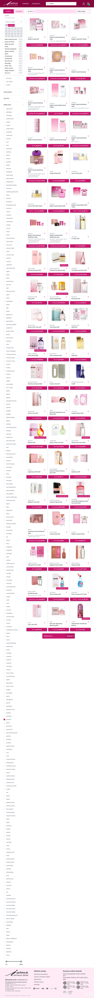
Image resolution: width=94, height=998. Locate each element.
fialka (7, 304)
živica (8, 955)
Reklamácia (37, 979)
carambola (9, 218)
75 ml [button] (80, 246)
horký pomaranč (11, 354)
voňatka (8, 869)
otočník (8, 670)
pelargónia (9, 699)
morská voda (10, 616)
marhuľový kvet (11, 587)
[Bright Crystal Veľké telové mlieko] (58, 90)
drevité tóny (9, 281)
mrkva (8, 623)
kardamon (9, 437)
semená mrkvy (10, 769)
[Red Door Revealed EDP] (37, 371)
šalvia (8, 935)
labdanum (9, 510)
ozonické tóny (10, 676)
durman (8, 285)
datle (7, 278)
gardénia (9, 318)
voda (7, 855)
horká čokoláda (11, 351)
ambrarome (9, 129)
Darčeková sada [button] (59, 45)
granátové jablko (11, 324)
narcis (8, 640)
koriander (9, 467)
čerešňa (8, 895)
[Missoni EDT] (37, 429)
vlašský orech (10, 852)
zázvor (8, 889)
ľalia (7, 928)
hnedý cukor (10, 348)
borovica (8, 188)
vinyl (7, 845)
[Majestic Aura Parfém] (58, 552)
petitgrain (9, 706)
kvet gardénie (10, 490)
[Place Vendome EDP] (58, 342)
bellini (8, 165)
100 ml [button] (36, 303)
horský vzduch (10, 358)
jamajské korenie (11, 401)
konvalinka (9, 457)
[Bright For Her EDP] (37, 488)
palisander (9, 683)
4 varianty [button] (36, 45)
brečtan (8, 198)
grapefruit (9, 328)
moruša (8, 620)
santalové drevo (11, 766)
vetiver (8, 839)
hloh (7, 344)
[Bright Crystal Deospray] (80, 56)
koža (7, 474)
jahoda (8, 397)
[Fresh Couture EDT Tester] (80, 580)
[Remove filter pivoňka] (34, 11)
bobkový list (9, 182)
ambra (8, 122)
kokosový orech (11, 454)
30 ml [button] (37, 507)
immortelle (9, 384)
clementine (9, 241)
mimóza (8, 610)
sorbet (8, 789)
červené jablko (10, 905)
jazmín (8, 404)
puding (8, 743)
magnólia (9, 547)
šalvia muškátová (11, 938)
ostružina (9, 666)
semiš (8, 772)
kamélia (8, 424)
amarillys (9, 115)
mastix (8, 597)
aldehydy (9, 112)
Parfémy (25, 4)
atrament (9, 148)
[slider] (6, 961)
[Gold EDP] (80, 342)
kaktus (8, 421)
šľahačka (8, 952)
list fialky (8, 533)
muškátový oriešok (12, 630)
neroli (8, 650)
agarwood (9, 109)
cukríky (8, 258)
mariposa (9, 590)
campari (8, 215)
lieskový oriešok (11, 523)
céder (8, 275)
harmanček (9, 338)
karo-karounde (10, 441)
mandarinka (9, 567)
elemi (8, 298)
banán (8, 155)
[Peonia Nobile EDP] (58, 286)
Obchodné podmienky (41, 974)
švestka (8, 948)
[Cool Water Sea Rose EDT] (80, 257)
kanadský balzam (11, 427)
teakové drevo (10, 802)
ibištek (8, 381)
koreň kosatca (10, 464)
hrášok (8, 374)
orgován (8, 656)
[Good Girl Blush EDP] (58, 488)
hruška (8, 367)
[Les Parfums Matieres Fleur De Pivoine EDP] (80, 488)
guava (8, 334)
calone (8, 212)
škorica (8, 945)
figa (7, 308)
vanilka (8, 835)
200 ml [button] (58, 113)
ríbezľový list (10, 762)
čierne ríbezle (10, 918)
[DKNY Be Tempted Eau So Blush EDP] (58, 399)
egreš (8, 294)
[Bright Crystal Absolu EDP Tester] (80, 192)
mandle (8, 573)
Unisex (8, 85)
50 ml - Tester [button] (36, 211)
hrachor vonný (10, 361)
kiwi (7, 447)
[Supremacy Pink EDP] (37, 458)
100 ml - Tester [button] (80, 599)
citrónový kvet (10, 238)
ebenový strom (10, 291)
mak (7, 557)
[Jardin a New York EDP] (58, 429)
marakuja (9, 580)
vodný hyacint (10, 859)
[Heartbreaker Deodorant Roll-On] (80, 611)
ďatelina (8, 925)
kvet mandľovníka (11, 497)
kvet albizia (9, 484)
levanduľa (9, 520)
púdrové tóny (10, 746)
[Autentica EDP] (80, 458)
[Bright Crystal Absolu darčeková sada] (37, 222)
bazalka (8, 162)
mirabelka (9, 613)
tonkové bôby (10, 812)
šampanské (9, 942)
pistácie (8, 713)
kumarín (8, 477)
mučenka (9, 626)
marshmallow (10, 593)
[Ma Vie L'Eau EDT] (37, 399)
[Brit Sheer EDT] (80, 286)
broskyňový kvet (11, 205)
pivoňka (8, 719)
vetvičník (8, 842)
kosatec (8, 470)
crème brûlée (10, 248)
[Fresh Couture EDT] (58, 580)
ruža (7, 756)
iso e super (9, 387)
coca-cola (9, 245)
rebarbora (9, 749)
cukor (8, 251)
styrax (8, 796)
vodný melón (10, 862)
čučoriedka (9, 922)
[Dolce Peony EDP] (37, 342)
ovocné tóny (10, 673)
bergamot (9, 172)
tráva (7, 819)
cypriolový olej (10, 268)
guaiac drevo (10, 331)
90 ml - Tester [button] (80, 45)
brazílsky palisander (12, 192)
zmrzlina (8, 885)
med (7, 603)
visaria (8, 849)
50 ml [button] (80, 78)
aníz (7, 142)
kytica (8, 504)
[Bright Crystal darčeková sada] (58, 24)
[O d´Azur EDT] (80, 222)
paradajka (9, 693)
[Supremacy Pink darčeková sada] (37, 518)
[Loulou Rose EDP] (58, 518)
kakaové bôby (10, 417)
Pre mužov (9, 81)
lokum (8, 540)
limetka (8, 527)
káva (7, 507)
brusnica (8, 208)
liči (7, 537)
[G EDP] (80, 371)
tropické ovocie (10, 816)
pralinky (8, 739)
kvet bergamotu (11, 487)
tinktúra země (10, 806)
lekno (8, 514)
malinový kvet (10, 563)
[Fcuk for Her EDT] (58, 371)
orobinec (9, 663)
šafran (8, 932)
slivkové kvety (10, 779)
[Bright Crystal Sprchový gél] (58, 125)
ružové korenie (10, 759)
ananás (8, 138)
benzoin (8, 168)
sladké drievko (10, 776)
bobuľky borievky (11, 185)
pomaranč (9, 729)
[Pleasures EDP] (80, 552)
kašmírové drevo (11, 444)
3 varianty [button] (58, 211)
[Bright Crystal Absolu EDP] (58, 192)
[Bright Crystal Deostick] (37, 125)
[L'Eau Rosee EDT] (58, 314)
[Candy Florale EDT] (58, 157)
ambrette (9, 132)
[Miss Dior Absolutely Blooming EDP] (58, 611)
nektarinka (9, 646)
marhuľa (8, 583)
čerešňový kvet (10, 899)
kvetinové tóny (10, 500)
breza (8, 195)
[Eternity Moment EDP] (37, 257)
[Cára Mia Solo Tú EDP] (37, 552)
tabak (8, 799)
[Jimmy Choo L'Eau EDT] (37, 314)
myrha (8, 633)
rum (7, 753)
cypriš (8, 271)
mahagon (9, 553)
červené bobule (11, 902)
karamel (8, 434)
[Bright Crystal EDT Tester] (80, 24)
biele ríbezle (9, 178)
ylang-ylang (9, 872)
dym (7, 288)
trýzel (8, 822)
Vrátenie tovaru (39, 982)
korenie (8, 460)
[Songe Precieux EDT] (80, 399)
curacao (8, 261)
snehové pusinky (11, 786)
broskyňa (9, 202)
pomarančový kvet (11, 733)
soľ (7, 792)
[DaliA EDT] (80, 314)
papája (8, 689)
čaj (7, 892)
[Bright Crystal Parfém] (80, 518)
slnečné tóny (10, 782)
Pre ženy (8, 78)
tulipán (8, 829)
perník (8, 703)
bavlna (8, 158)
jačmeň (8, 407)
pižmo (8, 723)
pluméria (9, 726)
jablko (8, 391)
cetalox (8, 225)
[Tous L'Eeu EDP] (37, 611)
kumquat (9, 480)
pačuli (8, 696)
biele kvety (9, 175)
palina (8, 679)
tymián (8, 832)
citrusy (8, 228)
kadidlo (8, 411)
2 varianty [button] (58, 181)
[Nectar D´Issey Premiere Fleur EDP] (58, 458)
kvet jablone (10, 494)
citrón (8, 231)
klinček (8, 450)
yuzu (7, 875)
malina (8, 560)
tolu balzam (9, 809)
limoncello (9, 530)
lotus (7, 543)
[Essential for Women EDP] (58, 257)
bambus (8, 152)
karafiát (8, 431)
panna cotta (9, 686)
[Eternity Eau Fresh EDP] (80, 429)
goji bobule (9, 321)
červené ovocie (10, 908)
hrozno (8, 364)
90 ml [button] (80, 388)
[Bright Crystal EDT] (37, 24)
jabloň (8, 394)
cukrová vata (10, 255)
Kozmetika (36, 4)
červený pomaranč (11, 915)
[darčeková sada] (37, 580)
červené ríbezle (10, 912)
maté (7, 600)
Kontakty (37, 984)
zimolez (8, 882)
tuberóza (9, 826)
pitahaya (8, 716)
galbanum (9, 314)
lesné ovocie (10, 517)
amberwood (10, 119)
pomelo (8, 736)
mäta (7, 636)
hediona (8, 341)
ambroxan (9, 135)
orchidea (8, 653)
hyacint (8, 377)
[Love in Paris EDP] (80, 157)
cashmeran (9, 221)
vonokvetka (9, 865)
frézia (8, 311)
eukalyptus (9, 301)
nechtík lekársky (11, 643)
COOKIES (89, 995)
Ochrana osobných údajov (42, 977)
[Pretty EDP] (37, 286)
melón (8, 606)
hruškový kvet (10, 371)
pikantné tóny (10, 709)
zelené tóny (9, 879)
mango (8, 577)
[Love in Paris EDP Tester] (37, 192)
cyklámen (9, 265)
